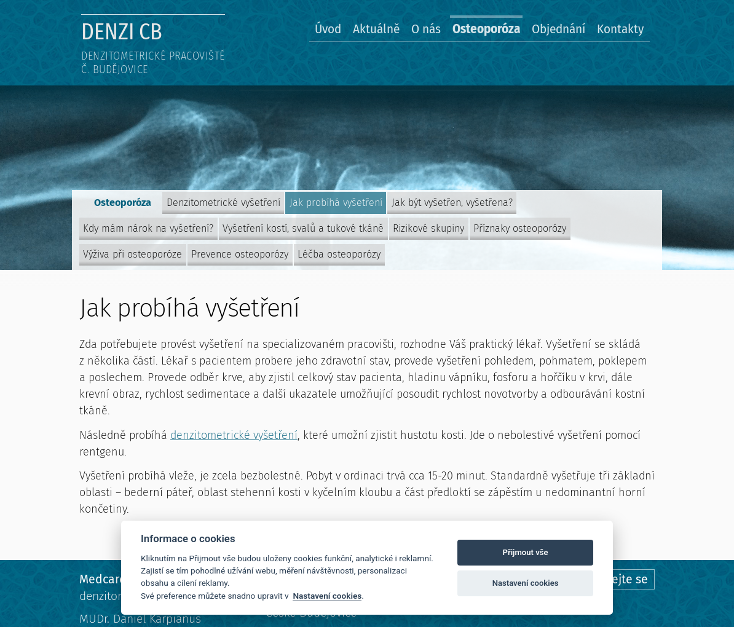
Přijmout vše (525, 552)
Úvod (328, 29)
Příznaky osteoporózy (519, 228)
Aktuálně (376, 29)
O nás (426, 29)
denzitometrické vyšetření (234, 435)
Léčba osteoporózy (339, 254)
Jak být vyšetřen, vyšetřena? (452, 202)
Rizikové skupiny (428, 228)
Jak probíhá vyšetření (336, 202)
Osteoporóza (486, 29)
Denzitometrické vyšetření (223, 202)
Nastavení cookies (327, 596)
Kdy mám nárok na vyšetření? (148, 228)
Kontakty (620, 29)
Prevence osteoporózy (239, 254)
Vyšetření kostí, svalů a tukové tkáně (303, 228)
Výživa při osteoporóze (132, 254)
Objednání (558, 29)
